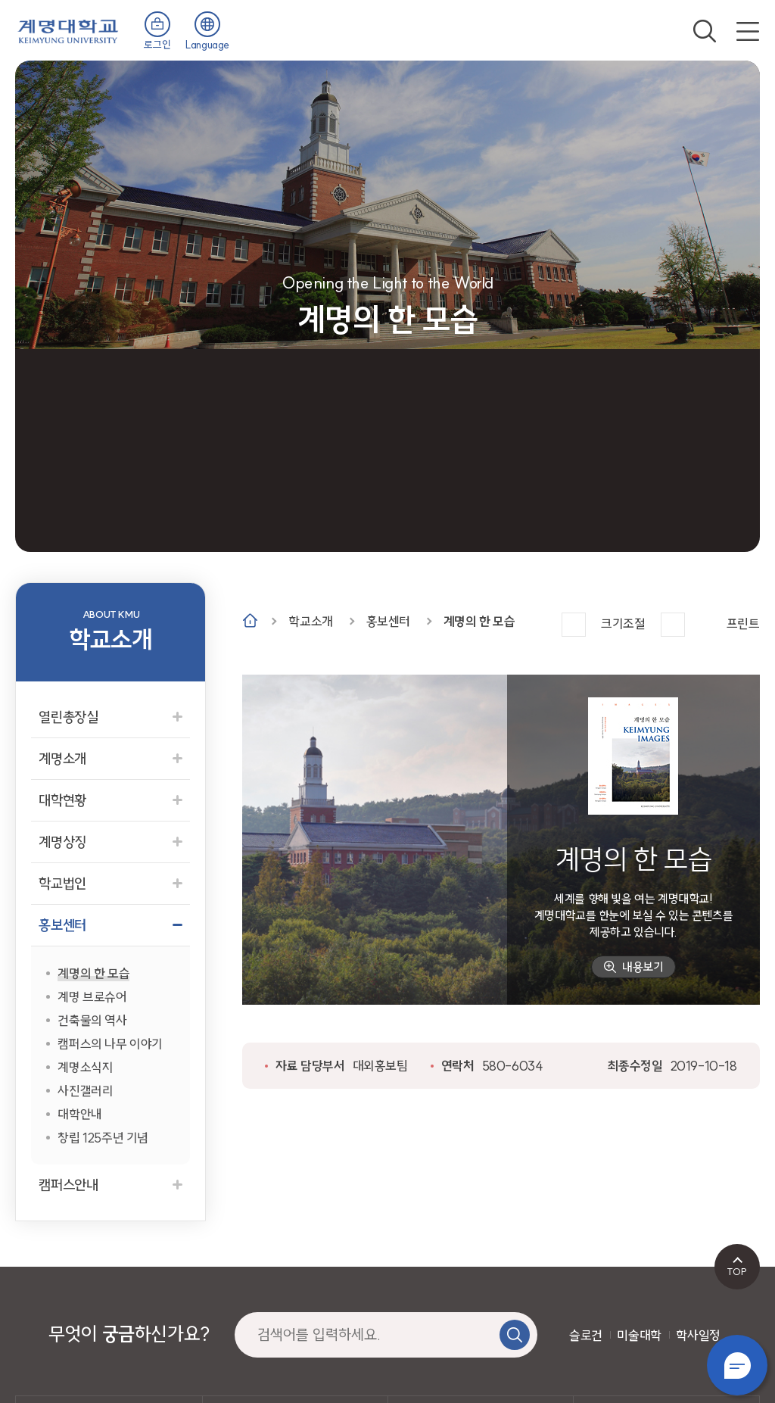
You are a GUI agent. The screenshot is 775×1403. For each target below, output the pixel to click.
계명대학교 (68, 30)
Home (250, 620)
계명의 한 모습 (479, 621)
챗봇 (737, 1365)
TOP (737, 1271)
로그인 (157, 44)
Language (207, 44)
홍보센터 (388, 621)
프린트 (743, 623)
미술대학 (639, 1335)
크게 (574, 625)
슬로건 (585, 1335)
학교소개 (310, 621)
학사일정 (698, 1335)
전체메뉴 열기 (748, 31)
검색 (705, 31)
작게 (673, 625)
